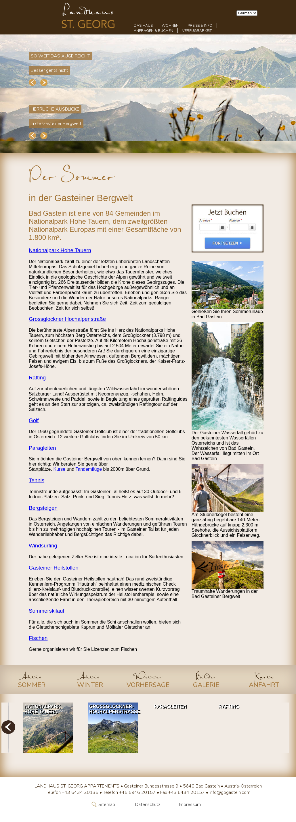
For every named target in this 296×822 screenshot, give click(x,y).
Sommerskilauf (46, 611)
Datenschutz (147, 804)
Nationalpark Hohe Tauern (60, 250)
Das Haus (143, 25)
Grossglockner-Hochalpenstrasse (114, 709)
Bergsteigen (43, 508)
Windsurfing (43, 546)
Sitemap (106, 804)
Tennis (36, 480)
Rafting (37, 378)
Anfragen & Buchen (153, 30)
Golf (34, 420)
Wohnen (170, 25)
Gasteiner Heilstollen (54, 568)
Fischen (38, 638)
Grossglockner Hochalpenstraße (67, 319)
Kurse (59, 469)
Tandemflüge (88, 469)
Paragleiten (42, 448)
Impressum (190, 804)
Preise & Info (200, 25)
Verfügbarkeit (197, 30)
